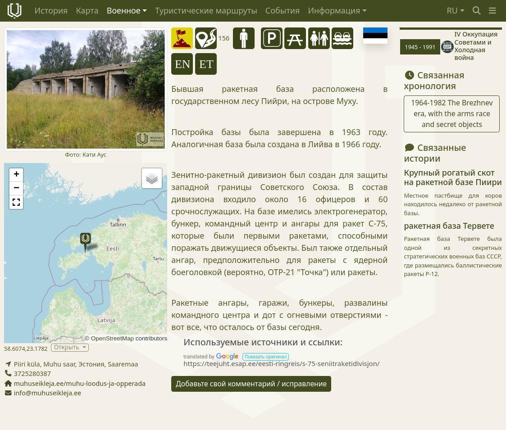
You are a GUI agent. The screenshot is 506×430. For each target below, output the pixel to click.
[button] (492, 10)
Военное (124, 10)
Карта (87, 10)
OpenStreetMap (112, 338)
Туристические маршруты (206, 10)
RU (452, 10)
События (282, 10)
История (51, 10)
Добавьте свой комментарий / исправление (251, 384)
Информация (334, 10)
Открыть (67, 347)
